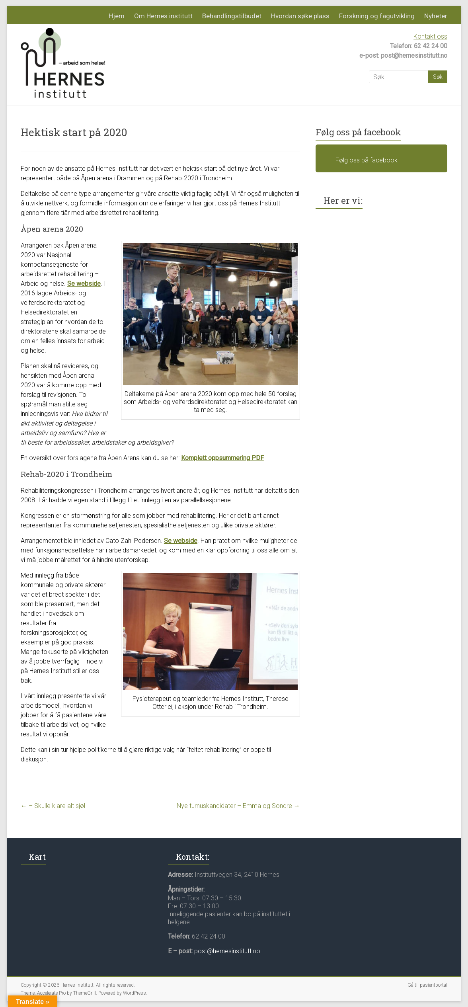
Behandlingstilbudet (231, 16)
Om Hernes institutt (163, 16)
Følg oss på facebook (358, 132)
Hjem (117, 16)
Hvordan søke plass (300, 16)
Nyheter (435, 16)
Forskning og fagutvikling (377, 16)
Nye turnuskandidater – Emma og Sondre (238, 806)
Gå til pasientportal (427, 985)
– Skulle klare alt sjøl (53, 806)
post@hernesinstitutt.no (227, 951)
